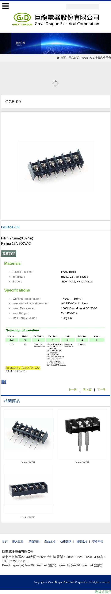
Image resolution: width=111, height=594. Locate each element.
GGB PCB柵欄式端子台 (96, 57)
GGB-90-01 (28, 517)
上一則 (72, 389)
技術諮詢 (65, 541)
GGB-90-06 (28, 461)
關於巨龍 (17, 541)
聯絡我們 (97, 541)
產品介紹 (73, 57)
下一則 (101, 389)
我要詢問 (8, 253)
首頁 (63, 57)
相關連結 (81, 541)
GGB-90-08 (82, 461)
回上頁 (87, 389)
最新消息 (33, 541)
